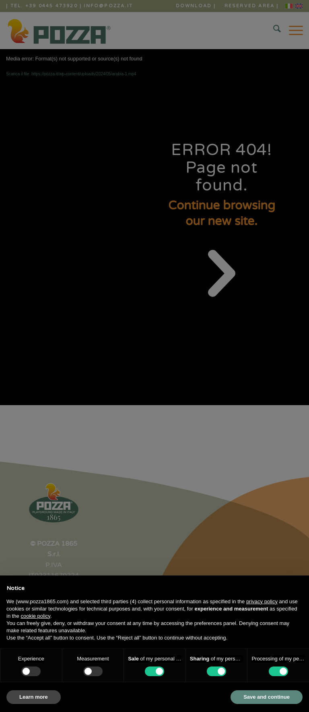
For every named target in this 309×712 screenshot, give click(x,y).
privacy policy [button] (262, 601)
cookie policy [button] (35, 616)
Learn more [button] (33, 697)
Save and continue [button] (266, 697)
